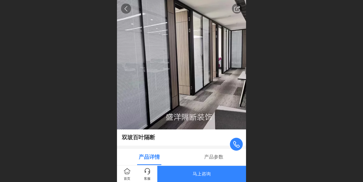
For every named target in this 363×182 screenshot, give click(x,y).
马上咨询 (202, 173)
